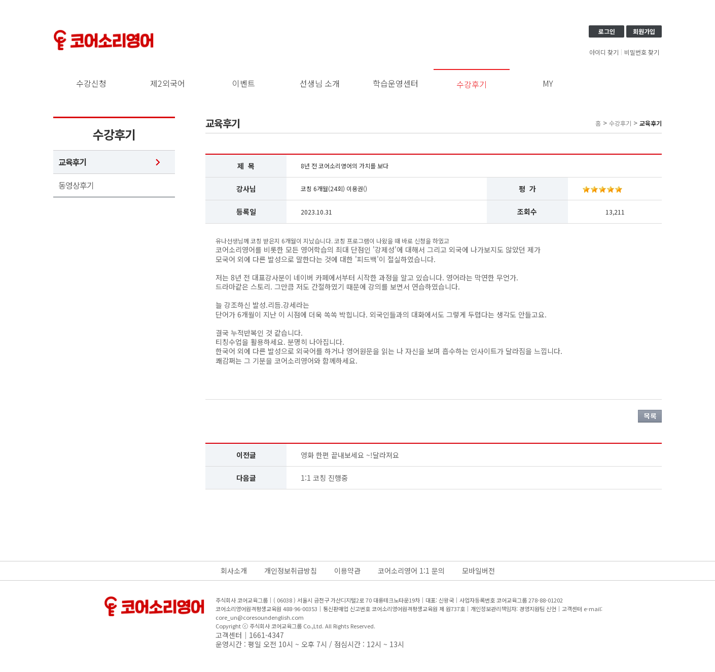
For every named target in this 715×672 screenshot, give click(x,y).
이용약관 (347, 570)
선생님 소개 (320, 83)
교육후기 (72, 162)
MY (548, 83)
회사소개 (234, 570)
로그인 (606, 31)
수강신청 (91, 83)
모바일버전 (478, 570)
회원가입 (644, 31)
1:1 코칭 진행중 (324, 478)
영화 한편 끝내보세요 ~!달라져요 (350, 455)
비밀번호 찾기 (641, 52)
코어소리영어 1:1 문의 (411, 570)
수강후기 (471, 84)
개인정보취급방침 (290, 570)
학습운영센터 (395, 83)
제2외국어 (167, 83)
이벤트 (243, 83)
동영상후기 (76, 185)
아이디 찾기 (604, 52)
